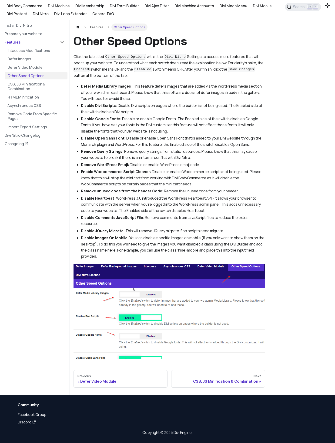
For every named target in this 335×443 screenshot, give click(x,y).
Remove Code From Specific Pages (32, 116)
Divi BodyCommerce (24, 5)
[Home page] (78, 27)
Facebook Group (32, 414)
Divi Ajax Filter (156, 5)
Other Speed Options (25, 75)
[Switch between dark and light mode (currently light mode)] (327, 5)
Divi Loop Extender (70, 13)
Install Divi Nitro (18, 25)
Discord (27, 422)
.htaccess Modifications (28, 50)
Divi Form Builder (124, 5)
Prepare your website (23, 33)
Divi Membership (89, 5)
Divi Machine (59, 5)
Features (13, 42)
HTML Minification (23, 97)
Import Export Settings (27, 126)
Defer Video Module (25, 67)
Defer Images (19, 58)
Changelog (16, 143)
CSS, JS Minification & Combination (26, 86)
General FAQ (103, 13)
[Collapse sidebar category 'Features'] (62, 42)
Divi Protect (17, 13)
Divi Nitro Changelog (22, 135)
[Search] (303, 7)
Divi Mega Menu (233, 5)
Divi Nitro (41, 13)
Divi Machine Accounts (194, 5)
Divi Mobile (262, 5)
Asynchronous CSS (24, 105)
